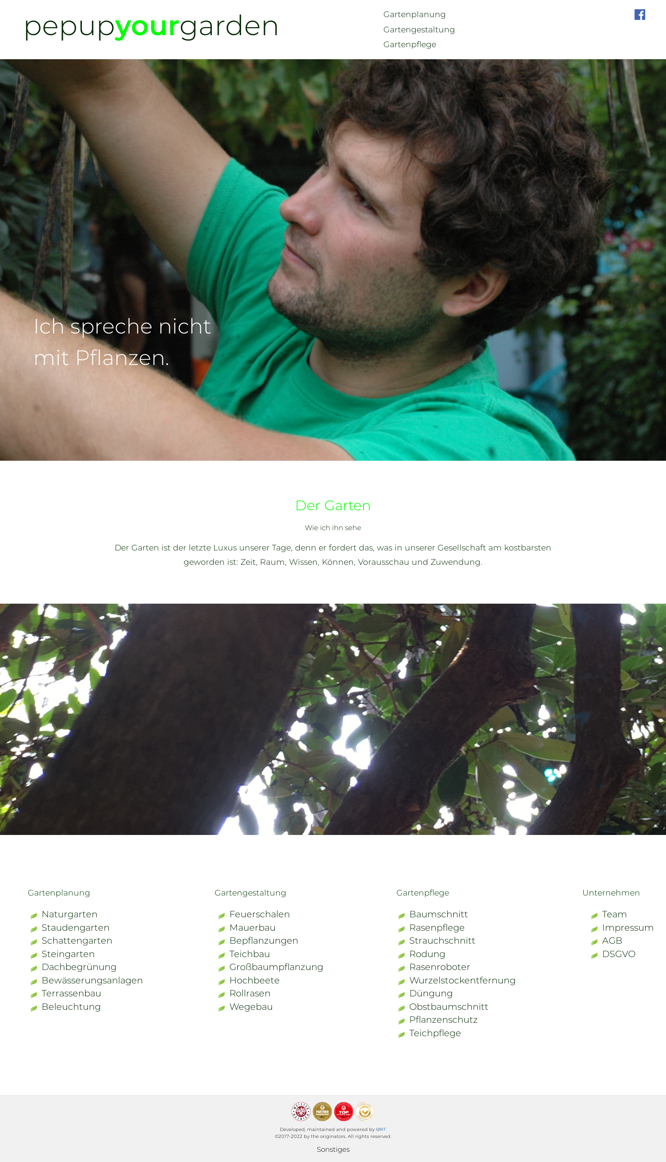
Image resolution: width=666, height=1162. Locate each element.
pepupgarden (151, 25)
